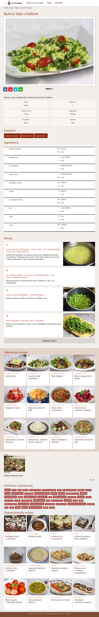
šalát (6, 507)
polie (48, 500)
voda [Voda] (11, 216)
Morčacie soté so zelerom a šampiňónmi (80, 570)
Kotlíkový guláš (34, 536)
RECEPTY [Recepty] (59, 3)
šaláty (11, 507)
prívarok (68, 500)
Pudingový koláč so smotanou (12, 537)
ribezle (75, 500)
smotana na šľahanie (10, 504)
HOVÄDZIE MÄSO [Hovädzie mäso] (33, 533)
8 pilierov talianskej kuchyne (13, 475)
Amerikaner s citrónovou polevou (82, 601)
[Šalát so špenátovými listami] (84, 363)
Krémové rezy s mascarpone (57, 537)
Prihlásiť (68, 613)
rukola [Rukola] (11, 191)
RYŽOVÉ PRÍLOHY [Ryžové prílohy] (33, 437)
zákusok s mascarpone (77, 504)
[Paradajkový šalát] (15, 394)
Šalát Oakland (57, 376)
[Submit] (49, 3)
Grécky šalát (10, 376)
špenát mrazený (35, 507)
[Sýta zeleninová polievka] (38, 587)
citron (7, 493)
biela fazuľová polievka (49, 490)
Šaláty (17, 8)
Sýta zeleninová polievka (34, 601)
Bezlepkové (27, 135)
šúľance (52, 507)
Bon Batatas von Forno (60, 600)
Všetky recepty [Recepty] (8, 8)
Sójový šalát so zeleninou (56, 409)
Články (6, 455)
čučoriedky (91, 504)
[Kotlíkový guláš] (38, 523)
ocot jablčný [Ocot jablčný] (13, 166)
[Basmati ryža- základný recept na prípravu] (38, 426)
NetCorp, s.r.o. (40, 613)
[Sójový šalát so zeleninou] (61, 394)
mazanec (17, 500)
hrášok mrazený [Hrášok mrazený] (15, 149)
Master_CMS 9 (61, 613)
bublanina (81, 490)
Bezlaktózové (40, 135)
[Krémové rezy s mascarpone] (61, 523)
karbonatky (42, 497)
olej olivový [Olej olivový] (13, 174)
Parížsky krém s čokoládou (11, 569)
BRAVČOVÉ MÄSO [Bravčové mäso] (10, 597)
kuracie (81, 497)
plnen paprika (39, 500)
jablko (20, 497)
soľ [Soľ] (10, 208)
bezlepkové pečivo (35, 490)
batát (19, 490)
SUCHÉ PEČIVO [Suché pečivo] (78, 597)
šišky (18, 507)
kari (50, 497)
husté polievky (10, 497)
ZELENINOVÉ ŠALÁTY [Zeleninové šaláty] (11, 373)
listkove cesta (8, 500)
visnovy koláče (50, 504)
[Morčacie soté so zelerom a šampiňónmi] (84, 555)
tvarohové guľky (37, 504)
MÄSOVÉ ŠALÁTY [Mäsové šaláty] (56, 437)
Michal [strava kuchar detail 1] (26, 105)
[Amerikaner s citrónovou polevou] (84, 587)
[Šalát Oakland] (61, 363)
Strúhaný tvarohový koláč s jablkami (82, 537)
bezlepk (25, 490)
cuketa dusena (17, 493)
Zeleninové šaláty (26, 8)
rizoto (81, 500)
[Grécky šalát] (15, 363)
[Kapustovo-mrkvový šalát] (38, 394)
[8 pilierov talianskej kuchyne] (14, 463)
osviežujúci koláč (27, 500)
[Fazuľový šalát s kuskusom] (38, 363)
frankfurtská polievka (72, 493)
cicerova (88, 490)
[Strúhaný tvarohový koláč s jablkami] (84, 523)
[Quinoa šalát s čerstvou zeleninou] (15, 426)
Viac (91, 480)
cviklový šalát (29, 493)
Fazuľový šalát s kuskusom (34, 377)
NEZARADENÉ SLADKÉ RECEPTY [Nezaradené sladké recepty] (15, 565)
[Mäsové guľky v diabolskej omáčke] (15, 587)
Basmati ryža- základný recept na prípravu (37, 440)
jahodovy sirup (30, 497)
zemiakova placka (61, 504)
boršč (59, 490)
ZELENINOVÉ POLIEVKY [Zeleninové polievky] (35, 565)
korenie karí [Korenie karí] (13, 157)
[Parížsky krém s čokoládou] (15, 555)
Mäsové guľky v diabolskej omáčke (13, 601)
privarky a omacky (57, 500)
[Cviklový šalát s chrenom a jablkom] (84, 394)
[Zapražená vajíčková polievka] (38, 555)
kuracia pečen (72, 497)
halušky (83, 493)
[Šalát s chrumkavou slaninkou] (61, 426)
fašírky (61, 493)
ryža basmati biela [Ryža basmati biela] (16, 200)
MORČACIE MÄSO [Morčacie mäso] (79, 565)
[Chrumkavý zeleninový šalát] (84, 426)
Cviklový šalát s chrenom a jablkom (82, 409)
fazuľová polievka (42, 493)
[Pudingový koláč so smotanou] (15, 523)
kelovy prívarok (60, 497)
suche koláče (23, 504)
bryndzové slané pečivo (69, 490)
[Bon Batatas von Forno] (61, 587)
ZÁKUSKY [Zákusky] (54, 533)
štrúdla (45, 507)
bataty (14, 490)
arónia (7, 490)
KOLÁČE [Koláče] (7, 533)
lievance (88, 497)
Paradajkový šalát (12, 408)
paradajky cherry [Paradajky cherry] (15, 183)
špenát (24, 507)
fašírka (53, 493)
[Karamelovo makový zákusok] (61, 555)
